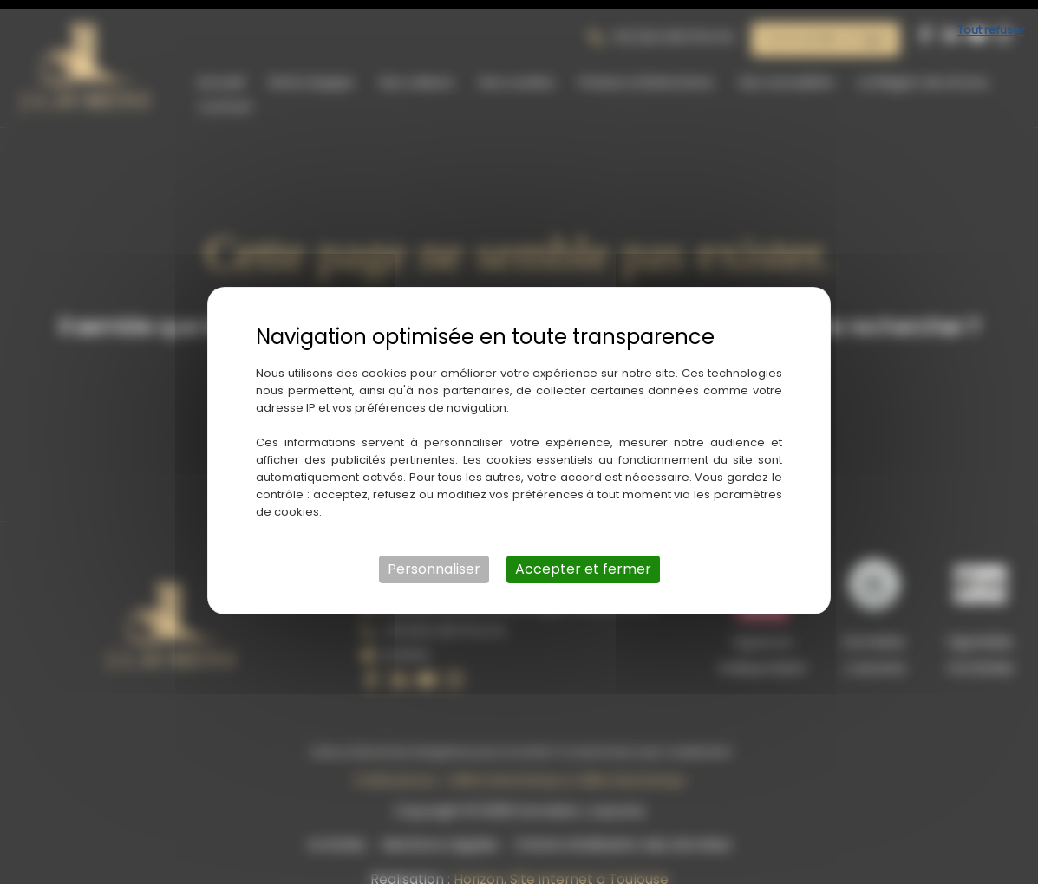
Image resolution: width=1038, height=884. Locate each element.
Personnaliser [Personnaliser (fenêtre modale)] (434, 560)
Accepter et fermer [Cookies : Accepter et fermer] (583, 560)
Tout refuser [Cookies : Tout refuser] (991, 21)
